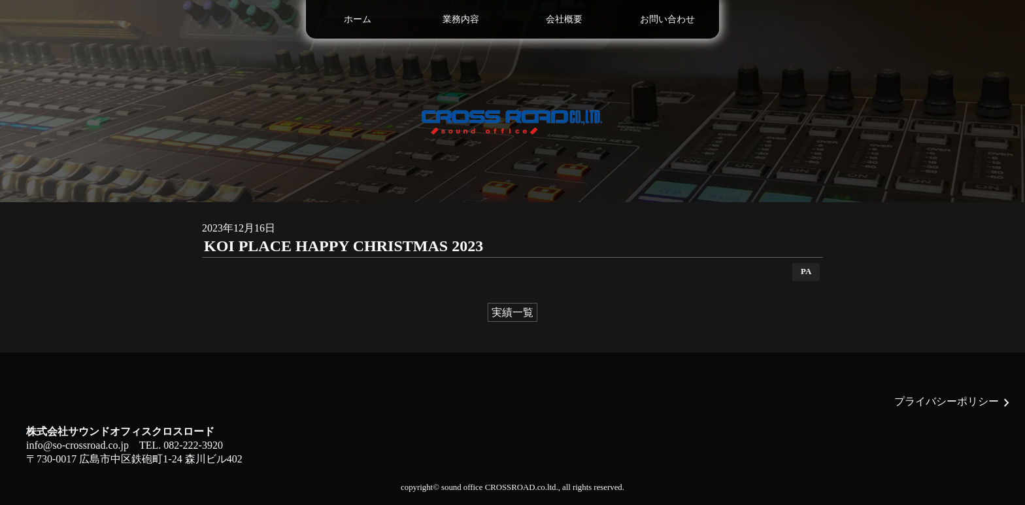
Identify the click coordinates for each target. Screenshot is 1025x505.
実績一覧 (512, 312)
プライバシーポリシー (946, 401)
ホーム (357, 19)
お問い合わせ (667, 19)
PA (806, 271)
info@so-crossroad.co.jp (77, 445)
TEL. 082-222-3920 (181, 445)
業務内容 (461, 19)
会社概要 (564, 19)
